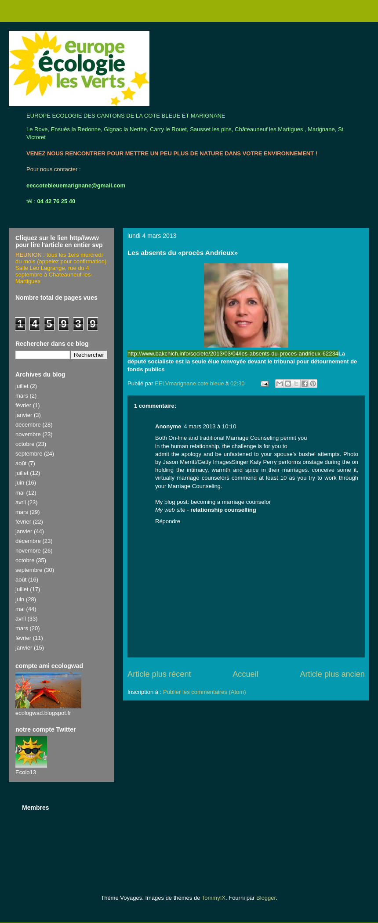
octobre (24, 444)
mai (20, 492)
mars (21, 395)
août (20, 463)
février (23, 405)
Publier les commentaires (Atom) (204, 692)
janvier (23, 415)
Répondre (167, 521)
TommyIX (213, 897)
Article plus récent (159, 674)
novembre (28, 434)
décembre (28, 424)
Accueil (245, 674)
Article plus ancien (332, 674)
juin (19, 482)
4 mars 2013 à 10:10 (210, 426)
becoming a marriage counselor (231, 502)
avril (20, 502)
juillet (22, 386)
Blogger (266, 897)
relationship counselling (223, 509)
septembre (28, 453)
